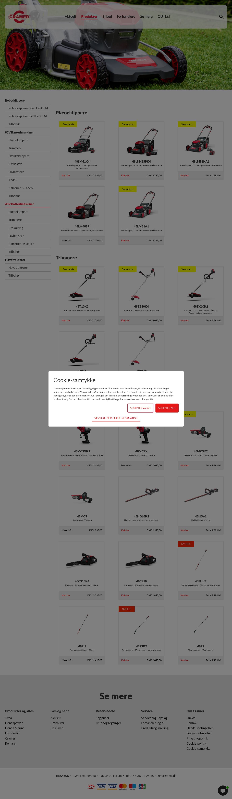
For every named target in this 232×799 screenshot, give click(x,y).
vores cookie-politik (142, 399)
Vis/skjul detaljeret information (116, 418)
